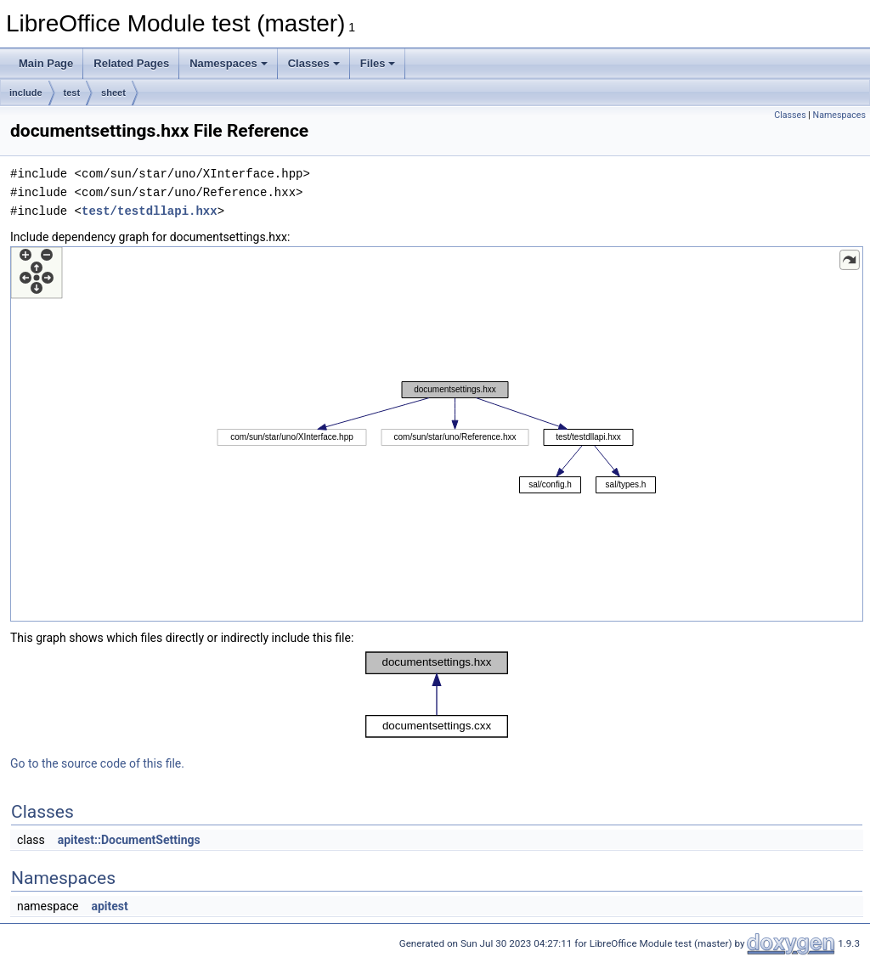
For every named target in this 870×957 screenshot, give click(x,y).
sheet (113, 92)
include (25, 92)
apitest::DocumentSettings (129, 840)
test (72, 92)
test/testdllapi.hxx (150, 211)
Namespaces (228, 63)
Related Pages (131, 63)
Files (378, 63)
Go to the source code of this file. (97, 763)
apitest (109, 906)
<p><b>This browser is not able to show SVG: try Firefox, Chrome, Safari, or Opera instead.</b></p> (436, 434)
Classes (314, 63)
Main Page (46, 63)
